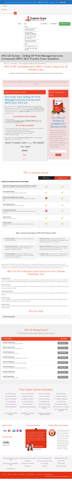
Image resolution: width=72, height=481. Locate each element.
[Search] (15, 13)
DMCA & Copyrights (48, 476)
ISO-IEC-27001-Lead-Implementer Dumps (10, 466)
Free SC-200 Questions (11, 406)
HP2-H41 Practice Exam (8, 349)
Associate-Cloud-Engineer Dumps (44, 463)
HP (8, 63)
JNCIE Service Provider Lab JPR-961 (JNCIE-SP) (30, 41)
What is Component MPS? (9, 319)
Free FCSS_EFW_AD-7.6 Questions (61, 409)
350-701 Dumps (61, 463)
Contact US (38, 476)
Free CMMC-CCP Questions (27, 401)
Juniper (26, 26)
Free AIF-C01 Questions (44, 401)
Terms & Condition (30, 476)
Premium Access (64, 23)
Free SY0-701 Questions (10, 396)
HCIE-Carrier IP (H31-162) (30, 46)
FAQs (15, 476)
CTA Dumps (44, 468)
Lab (25, 23)
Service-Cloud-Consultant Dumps (44, 460)
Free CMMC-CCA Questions (61, 401)
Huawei (26, 44)
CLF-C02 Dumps (44, 465)
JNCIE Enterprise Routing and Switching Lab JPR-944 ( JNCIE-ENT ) (30, 33)
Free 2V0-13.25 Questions (44, 396)
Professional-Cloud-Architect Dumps (28, 460)
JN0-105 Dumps (61, 465)
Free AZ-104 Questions (44, 398)
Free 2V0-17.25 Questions (11, 401)
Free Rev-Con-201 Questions (27, 396)
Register (4, 9)
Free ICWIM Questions (44, 403)
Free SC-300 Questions (27, 406)
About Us (10, 476)
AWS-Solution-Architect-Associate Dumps (10, 461)
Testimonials (53, 23)
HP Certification (14, 63)
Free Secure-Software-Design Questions (61, 412)
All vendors (43, 23)
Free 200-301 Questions (27, 398)
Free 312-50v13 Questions (28, 403)
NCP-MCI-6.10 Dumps (61, 468)
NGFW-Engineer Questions (61, 406)
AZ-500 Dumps (27, 463)
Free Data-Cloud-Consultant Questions (11, 416)
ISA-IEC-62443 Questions (11, 409)
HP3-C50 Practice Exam (8, 359)
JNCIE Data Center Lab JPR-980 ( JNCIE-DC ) (30, 30)
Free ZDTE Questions (61, 396)
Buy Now (64, 345)
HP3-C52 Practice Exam (8, 369)
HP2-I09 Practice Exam (8, 378)
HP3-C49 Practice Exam (8, 354)
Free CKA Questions (61, 403)
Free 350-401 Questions (61, 398)
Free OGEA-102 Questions (44, 406)
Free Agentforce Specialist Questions (27, 409)
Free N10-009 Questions (10, 398)
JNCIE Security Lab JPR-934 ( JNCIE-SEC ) (30, 38)
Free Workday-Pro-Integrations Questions (28, 416)
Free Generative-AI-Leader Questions (44, 410)
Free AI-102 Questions (11, 403)
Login (5, 6)
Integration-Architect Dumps (27, 465)
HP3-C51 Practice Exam (8, 364)
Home (19, 23)
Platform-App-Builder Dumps (61, 460)
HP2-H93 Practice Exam (8, 373)
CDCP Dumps (28, 468)
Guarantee (21, 476)
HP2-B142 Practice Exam (9, 344)
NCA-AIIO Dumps (11, 471)
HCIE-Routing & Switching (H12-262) (31, 49)
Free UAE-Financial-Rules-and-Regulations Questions (44, 416)
